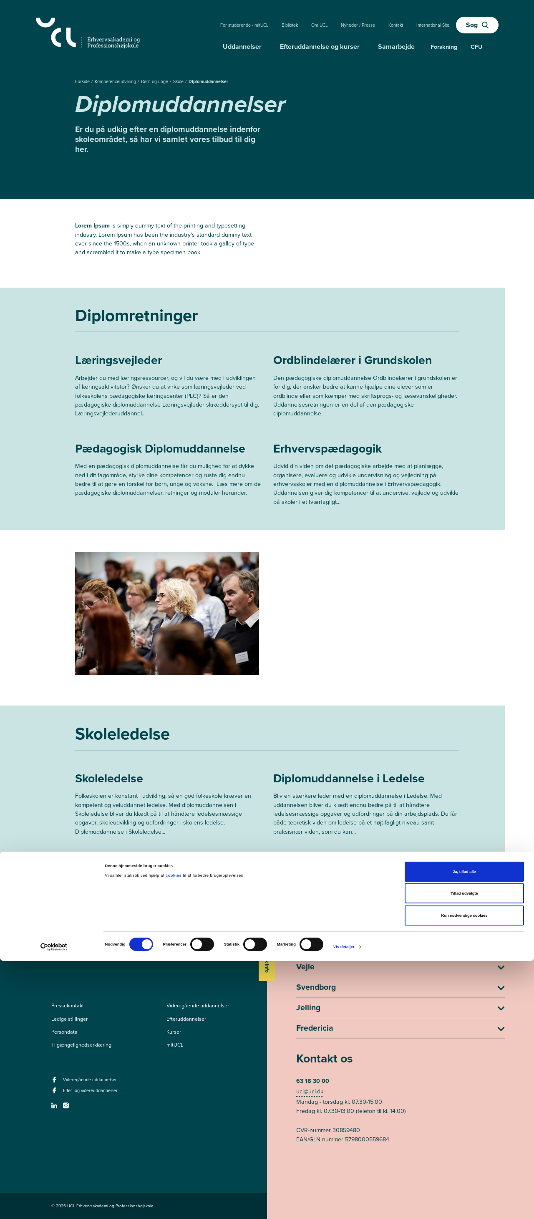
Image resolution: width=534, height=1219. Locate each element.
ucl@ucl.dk (309, 1091)
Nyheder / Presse (358, 25)
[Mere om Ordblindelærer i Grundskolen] (366, 388)
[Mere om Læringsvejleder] (168, 388)
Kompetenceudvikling (116, 81)
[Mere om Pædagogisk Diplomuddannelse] (168, 472)
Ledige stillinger (69, 1019)
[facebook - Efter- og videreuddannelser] (55, 1092)
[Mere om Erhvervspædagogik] (366, 476)
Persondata (64, 1032)
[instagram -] (67, 1108)
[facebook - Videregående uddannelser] (55, 1082)
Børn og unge (155, 81)
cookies (174, 1133)
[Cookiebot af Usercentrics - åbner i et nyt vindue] (54, 1205)
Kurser (173, 1032)
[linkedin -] (55, 1108)
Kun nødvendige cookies (464, 1173)
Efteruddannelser (186, 1019)
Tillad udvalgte (464, 1152)
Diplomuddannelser (208, 81)
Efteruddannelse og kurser (320, 46)
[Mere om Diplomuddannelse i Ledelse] (366, 806)
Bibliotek (290, 25)
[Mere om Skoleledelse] (168, 806)
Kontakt (395, 25)
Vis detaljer (344, 1205)
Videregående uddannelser (197, 1005)
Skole (179, 81)
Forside (83, 81)
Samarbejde (396, 46)
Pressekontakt (67, 1005)
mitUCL (174, 1045)
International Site (432, 25)
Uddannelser (242, 46)
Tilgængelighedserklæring (81, 1045)
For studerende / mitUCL (244, 25)
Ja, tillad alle (464, 1130)
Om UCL (319, 25)
